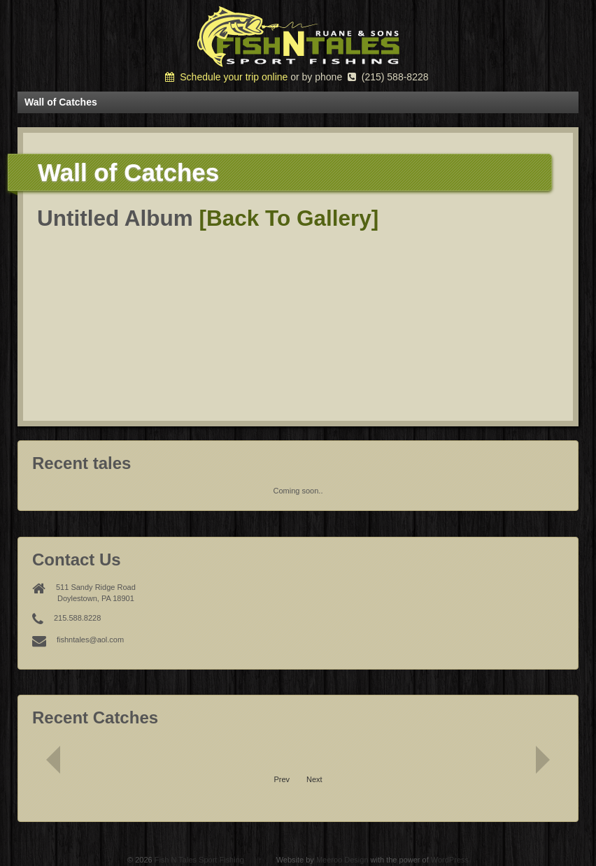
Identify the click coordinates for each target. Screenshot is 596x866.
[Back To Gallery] (289, 218)
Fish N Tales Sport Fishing (199, 860)
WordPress (450, 860)
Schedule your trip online (226, 76)
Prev (282, 779)
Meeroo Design (342, 860)
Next (314, 779)
